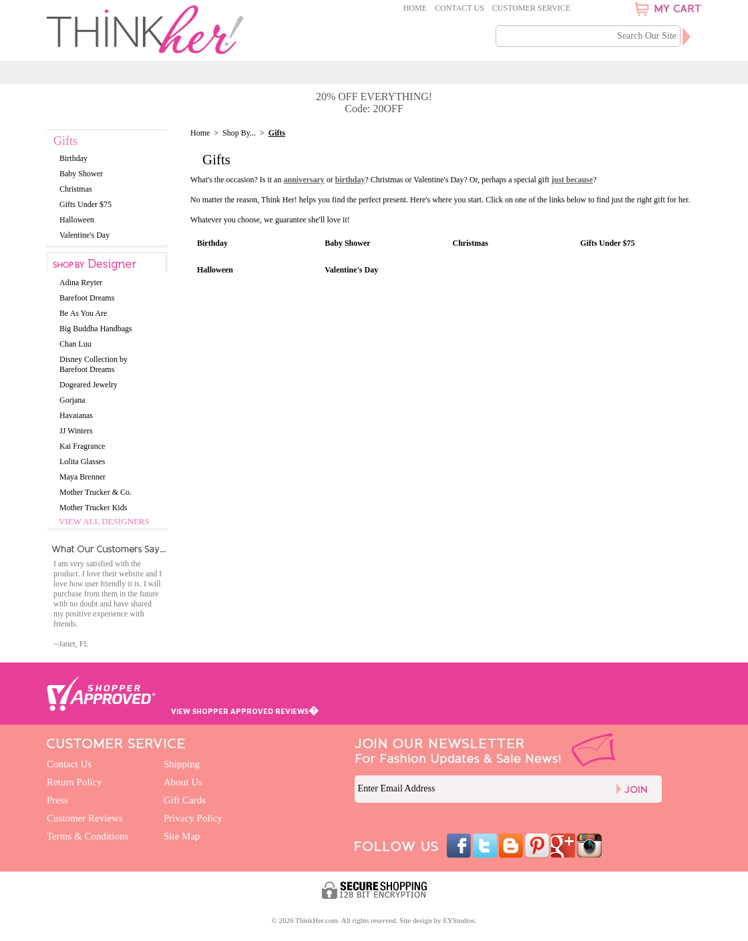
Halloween (215, 269)
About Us (183, 782)
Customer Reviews (85, 818)
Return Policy (74, 782)
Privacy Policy (193, 818)
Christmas (470, 243)
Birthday (212, 243)
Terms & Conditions (87, 836)
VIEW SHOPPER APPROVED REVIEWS (245, 711)
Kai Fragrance (82, 446)
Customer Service (531, 8)
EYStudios (459, 920)
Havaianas (76, 415)
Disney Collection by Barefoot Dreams (93, 364)
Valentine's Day (351, 269)
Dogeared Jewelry (88, 384)
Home (415, 8)
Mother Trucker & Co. (95, 492)
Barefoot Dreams (86, 298)
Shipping (182, 764)
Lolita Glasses (82, 461)
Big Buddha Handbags (95, 328)
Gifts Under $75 (607, 243)
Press (57, 800)
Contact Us (459, 8)
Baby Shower (347, 243)
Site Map (182, 836)
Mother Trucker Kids (93, 507)
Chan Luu (75, 344)
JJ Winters (76, 430)
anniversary (303, 179)
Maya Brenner (82, 477)
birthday (350, 179)
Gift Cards (185, 800)
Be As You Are (83, 313)
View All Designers (104, 521)
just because (572, 179)
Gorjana (72, 400)
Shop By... (239, 133)
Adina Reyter (80, 282)
